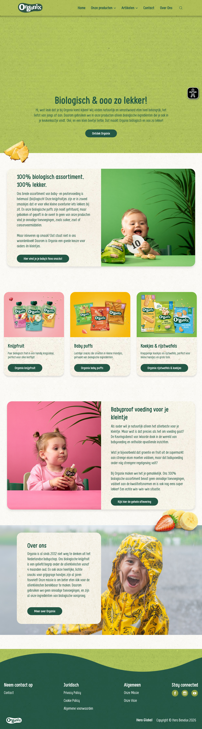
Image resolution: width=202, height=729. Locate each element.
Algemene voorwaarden (78, 708)
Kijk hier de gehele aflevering (134, 501)
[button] (181, 7)
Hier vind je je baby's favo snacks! (43, 258)
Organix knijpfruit (25, 368)
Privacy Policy (72, 692)
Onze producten (102, 7)
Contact (148, 7)
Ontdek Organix (101, 133)
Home (81, 7)
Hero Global (144, 719)
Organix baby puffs (92, 368)
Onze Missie (131, 692)
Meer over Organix (44, 611)
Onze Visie (130, 700)
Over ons (166, 7)
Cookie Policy (72, 700)
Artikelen (127, 7)
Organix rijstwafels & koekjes (164, 368)
